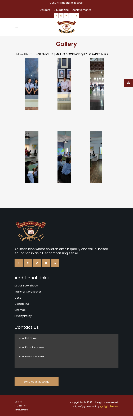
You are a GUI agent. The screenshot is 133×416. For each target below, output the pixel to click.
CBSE (18, 297)
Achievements (81, 10)
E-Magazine (61, 10)
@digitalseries (109, 406)
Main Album (24, 54)
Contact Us (22, 304)
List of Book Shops (26, 285)
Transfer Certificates (28, 291)
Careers (45, 10)
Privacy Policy (23, 316)
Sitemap (20, 310)
